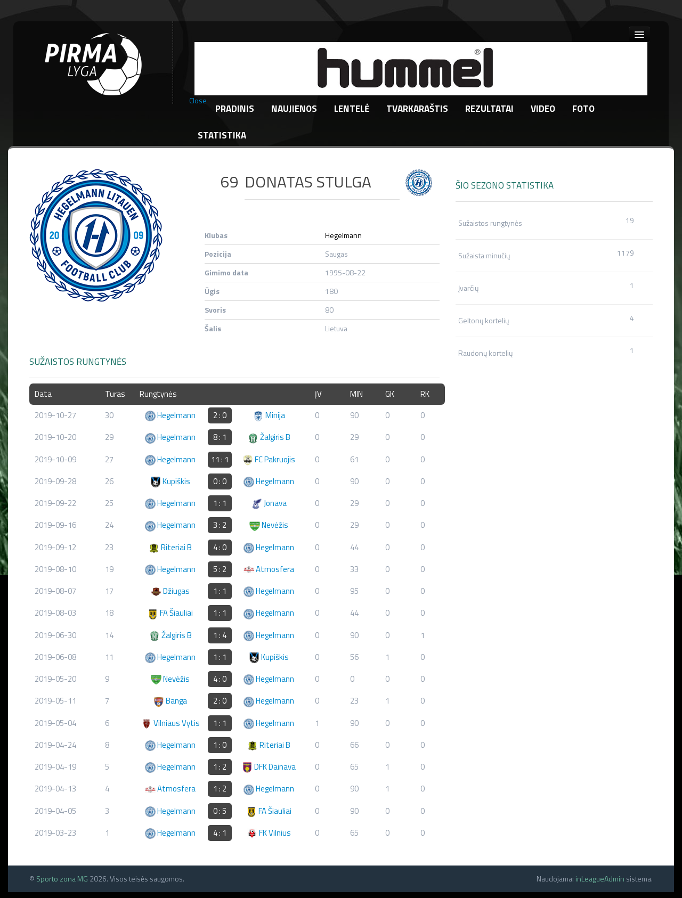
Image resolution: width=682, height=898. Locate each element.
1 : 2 (219, 767)
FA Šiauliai (170, 613)
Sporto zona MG (62, 878)
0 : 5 (219, 811)
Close (198, 100)
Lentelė (351, 109)
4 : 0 (219, 547)
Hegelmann (343, 235)
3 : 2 (219, 525)
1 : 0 (219, 745)
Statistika (222, 135)
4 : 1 (219, 833)
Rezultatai (489, 109)
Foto (583, 109)
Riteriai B (170, 547)
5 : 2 (219, 569)
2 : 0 (219, 415)
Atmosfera (268, 569)
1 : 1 (219, 503)
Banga (170, 701)
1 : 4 (219, 635)
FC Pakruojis (268, 459)
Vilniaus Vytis (170, 723)
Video (543, 109)
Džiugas (170, 591)
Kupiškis (170, 481)
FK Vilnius (269, 833)
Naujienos (294, 109)
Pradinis (234, 109)
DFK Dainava (269, 767)
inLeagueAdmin (599, 878)
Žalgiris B (269, 437)
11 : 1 (220, 459)
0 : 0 (219, 481)
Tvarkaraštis (417, 109)
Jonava (269, 503)
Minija (269, 415)
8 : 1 (219, 437)
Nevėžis (268, 525)
